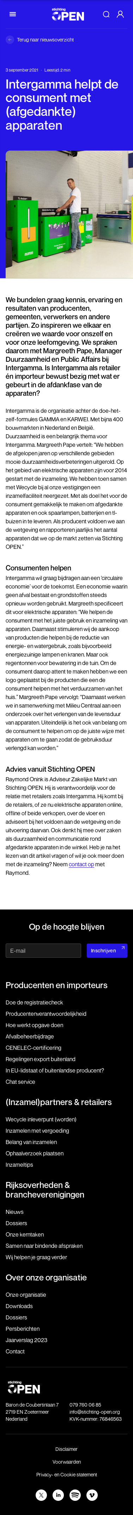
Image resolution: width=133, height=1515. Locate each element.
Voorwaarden (67, 1462)
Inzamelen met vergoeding (37, 1130)
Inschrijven (103, 950)
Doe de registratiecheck (34, 1002)
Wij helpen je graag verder (36, 1257)
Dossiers (16, 1223)
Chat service (20, 1081)
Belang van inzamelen (31, 1141)
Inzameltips (19, 1164)
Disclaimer (66, 1449)
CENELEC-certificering (33, 1047)
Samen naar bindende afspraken (44, 1245)
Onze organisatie (26, 1294)
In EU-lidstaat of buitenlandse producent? (55, 1070)
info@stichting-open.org (94, 1412)
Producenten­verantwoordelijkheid (46, 1013)
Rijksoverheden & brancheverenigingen (45, 1189)
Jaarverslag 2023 (26, 1340)
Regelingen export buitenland (40, 1059)
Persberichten (23, 1328)
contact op (81, 864)
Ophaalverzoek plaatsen (35, 1153)
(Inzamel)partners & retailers (59, 1102)
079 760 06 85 (85, 1405)
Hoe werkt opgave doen (34, 1025)
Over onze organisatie (46, 1277)
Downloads (19, 1306)
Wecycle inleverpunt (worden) (41, 1119)
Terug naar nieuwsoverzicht (45, 39)
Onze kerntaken (25, 1234)
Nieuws (15, 1211)
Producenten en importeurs (57, 985)
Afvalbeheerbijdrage (30, 1036)
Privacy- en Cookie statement (66, 1474)
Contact (15, 1351)
